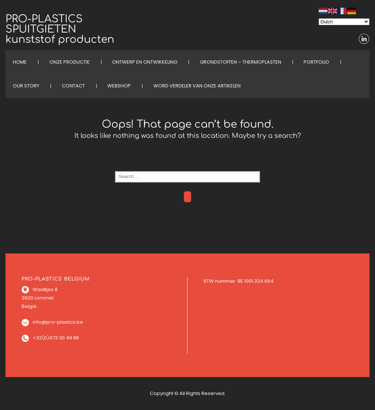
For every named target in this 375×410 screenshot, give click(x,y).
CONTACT (73, 85)
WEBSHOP (119, 85)
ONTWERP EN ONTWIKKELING (144, 62)
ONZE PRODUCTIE (69, 62)
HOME (20, 62)
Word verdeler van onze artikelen (197, 85)
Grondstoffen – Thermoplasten (240, 62)
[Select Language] (344, 21)
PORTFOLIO (316, 62)
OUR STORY (26, 85)
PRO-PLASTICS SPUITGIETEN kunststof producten (59, 29)
